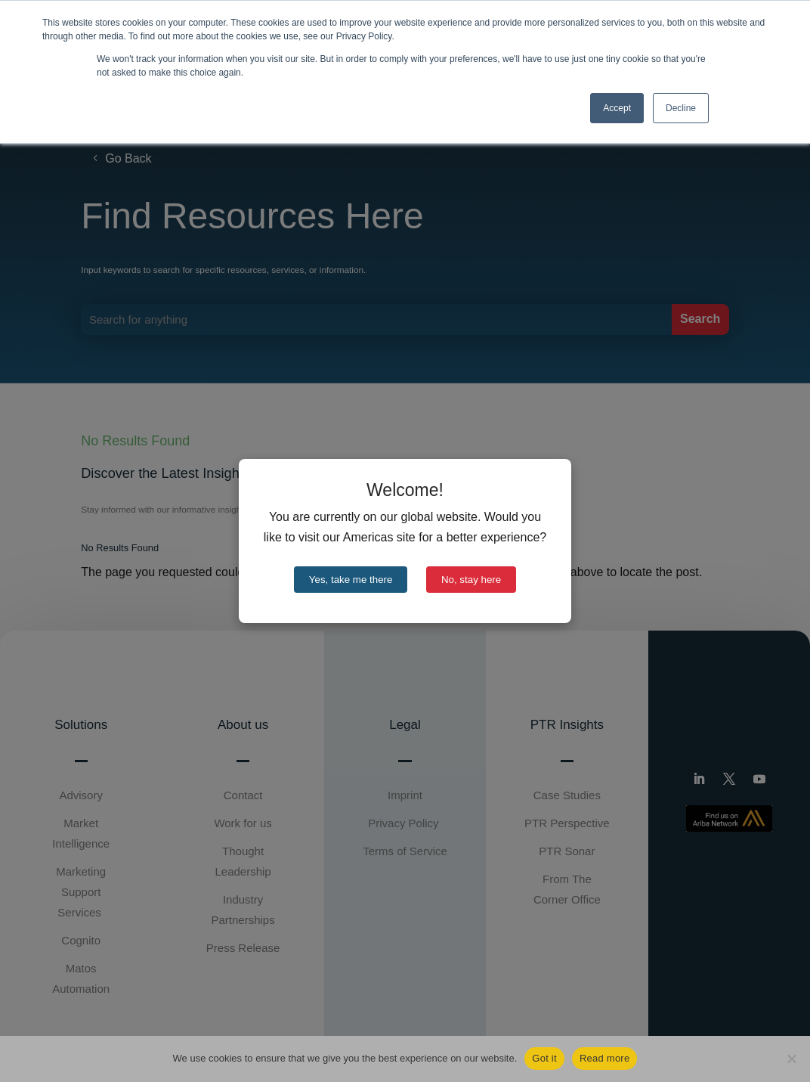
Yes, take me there (351, 579)
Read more (605, 1058)
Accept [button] (617, 108)
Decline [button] (681, 108)
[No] (791, 1058)
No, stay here (471, 579)
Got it (544, 1058)
